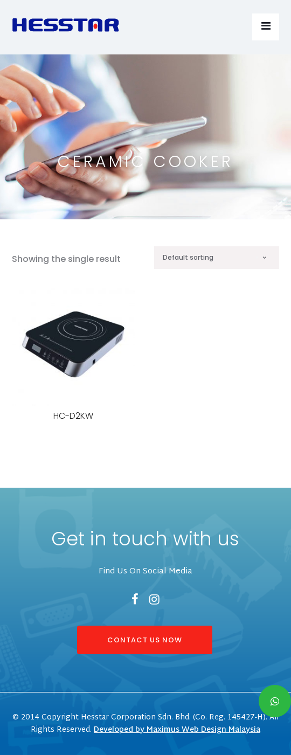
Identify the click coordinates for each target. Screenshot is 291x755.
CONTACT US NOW (144, 640)
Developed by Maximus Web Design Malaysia (177, 730)
